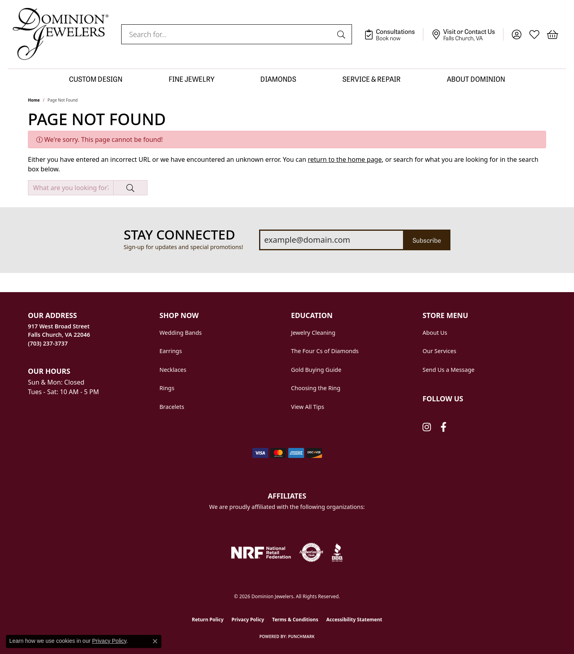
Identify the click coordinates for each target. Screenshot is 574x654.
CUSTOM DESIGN (95, 78)
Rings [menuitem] (166, 388)
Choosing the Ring (315, 388)
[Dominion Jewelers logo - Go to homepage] (60, 34)
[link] (393, 34)
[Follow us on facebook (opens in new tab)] (443, 427)
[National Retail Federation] (261, 552)
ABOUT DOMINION (476, 78)
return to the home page (345, 159)
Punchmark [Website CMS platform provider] (301, 636)
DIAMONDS (278, 78)
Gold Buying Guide (316, 369)
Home (34, 100)
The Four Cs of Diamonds (325, 351)
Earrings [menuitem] (170, 351)
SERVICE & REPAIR (371, 78)
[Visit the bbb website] (337, 552)
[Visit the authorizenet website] (311, 552)
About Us (435, 332)
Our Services (439, 351)
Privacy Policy (248, 619)
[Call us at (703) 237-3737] (48, 343)
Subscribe (427, 240)
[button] (516, 34)
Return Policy (208, 619)
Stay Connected (179, 235)
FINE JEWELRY (191, 78)
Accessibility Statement (354, 619)
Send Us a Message (448, 369)
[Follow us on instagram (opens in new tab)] (427, 427)
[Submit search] (342, 34)
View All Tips (307, 406)
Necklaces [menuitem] (172, 369)
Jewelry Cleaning (313, 332)
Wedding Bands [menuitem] (180, 332)
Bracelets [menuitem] (171, 406)
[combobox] (227, 34)
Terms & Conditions (295, 619)
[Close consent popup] (155, 641)
